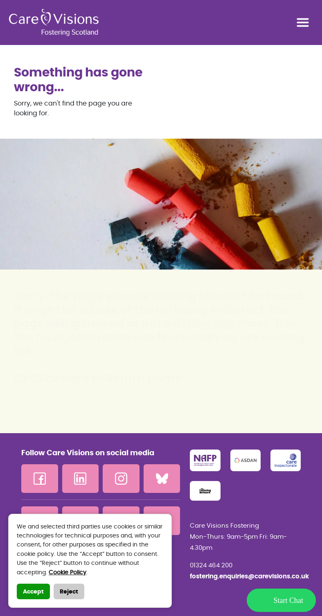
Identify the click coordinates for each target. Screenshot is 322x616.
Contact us (40, 576)
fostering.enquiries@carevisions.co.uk (245, 576)
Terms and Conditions (58, 563)
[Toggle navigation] (303, 22)
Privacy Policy (45, 549)
